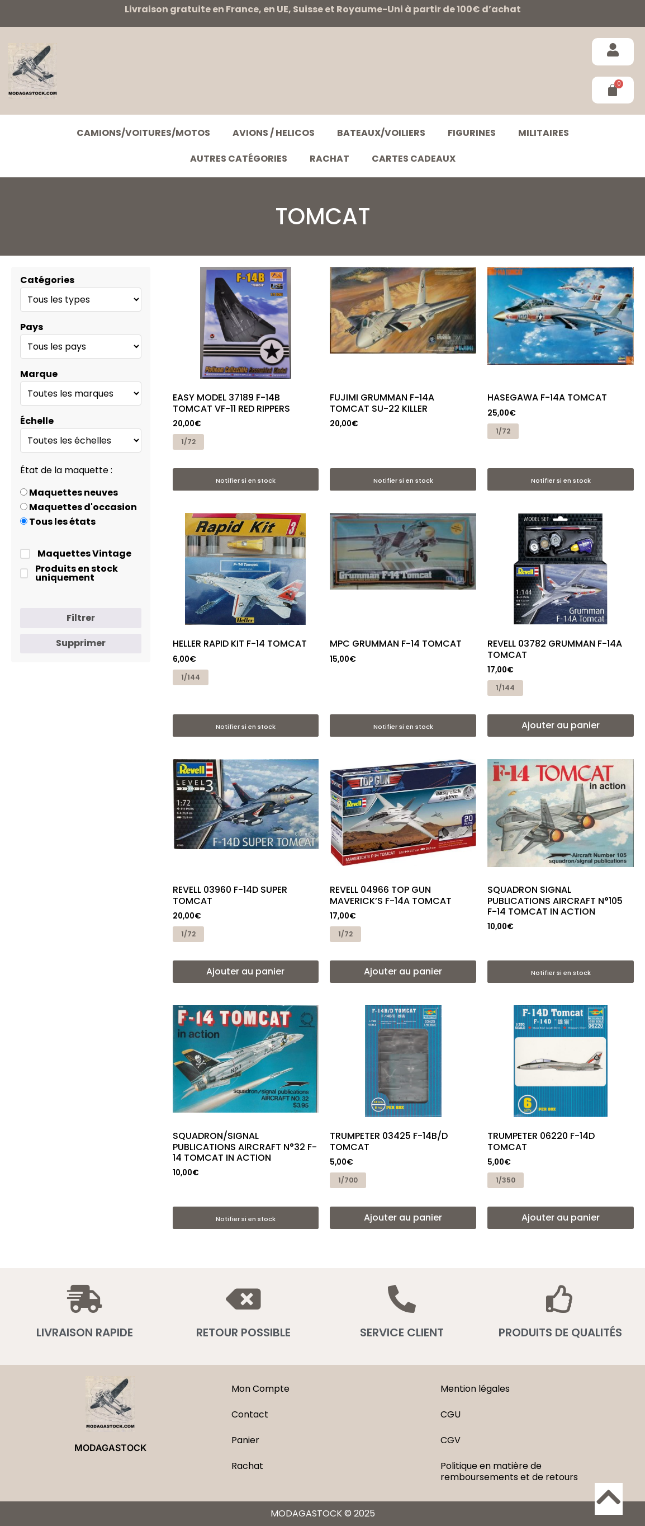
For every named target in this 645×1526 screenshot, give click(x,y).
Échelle (37, 421)
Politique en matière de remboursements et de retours (509, 1471)
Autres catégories (238, 158)
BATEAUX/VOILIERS (381, 132)
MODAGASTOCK (110, 1447)
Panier (245, 1440)
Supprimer (81, 643)
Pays (31, 327)
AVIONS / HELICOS (274, 132)
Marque (39, 374)
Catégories (47, 280)
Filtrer (81, 617)
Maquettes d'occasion (78, 507)
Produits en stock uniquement (69, 573)
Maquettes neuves (69, 492)
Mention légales (475, 1388)
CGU (450, 1414)
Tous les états (58, 521)
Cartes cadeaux (414, 158)
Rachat (329, 158)
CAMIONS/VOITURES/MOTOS (143, 132)
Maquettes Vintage (75, 554)
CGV (450, 1440)
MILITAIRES (543, 132)
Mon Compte (260, 1388)
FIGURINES (472, 132)
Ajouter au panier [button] (560, 725)
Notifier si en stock (246, 480)
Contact (249, 1414)
